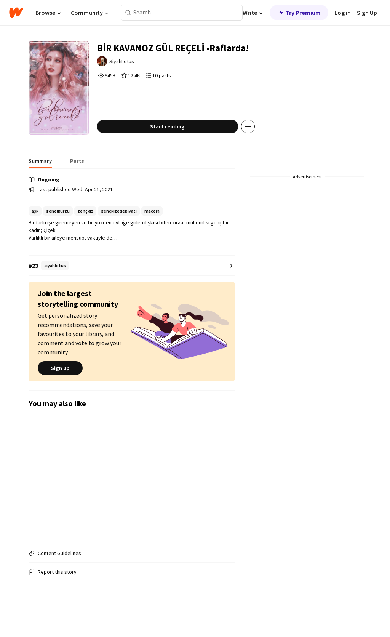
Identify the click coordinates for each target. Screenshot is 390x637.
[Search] (128, 13)
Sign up (60, 384)
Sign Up (367, 12)
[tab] (40, 179)
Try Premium (299, 12)
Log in (342, 12)
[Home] (16, 12)
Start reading (178, 142)
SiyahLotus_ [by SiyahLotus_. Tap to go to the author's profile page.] (136, 63)
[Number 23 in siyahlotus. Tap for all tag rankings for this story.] (132, 282)
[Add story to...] (259, 142)
